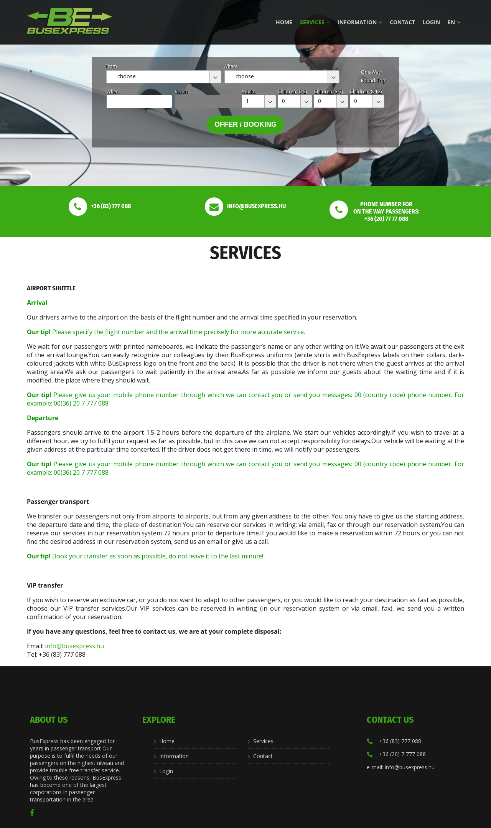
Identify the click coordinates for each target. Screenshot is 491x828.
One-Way (371, 72)
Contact (402, 22)
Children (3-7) (328, 91)
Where (231, 66)
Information (360, 22)
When (113, 91)
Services (315, 22)
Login (431, 22)
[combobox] (163, 77)
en (454, 22)
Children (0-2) (292, 91)
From (111, 66)
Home (284, 22)
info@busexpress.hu (74, 646)
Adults (248, 91)
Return (182, 91)
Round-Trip (373, 80)
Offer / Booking (245, 124)
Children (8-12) (366, 91)
